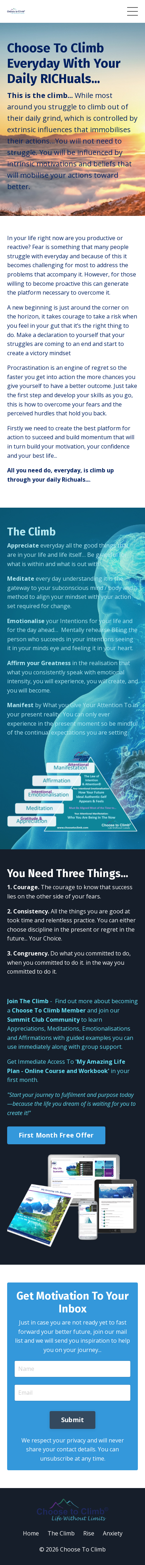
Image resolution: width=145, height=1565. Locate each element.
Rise (88, 1533)
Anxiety (112, 1533)
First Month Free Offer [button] (56, 1135)
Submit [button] (72, 1419)
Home (31, 1533)
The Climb (61, 1533)
